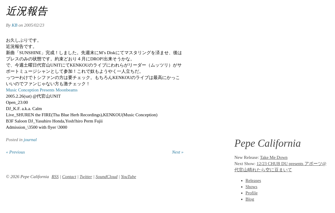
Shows (251, 186)
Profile (252, 193)
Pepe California (267, 143)
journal (30, 139)
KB (14, 25)
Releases (253, 180)
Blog (250, 199)
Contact (69, 176)
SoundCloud (106, 176)
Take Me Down (273, 157)
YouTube (128, 176)
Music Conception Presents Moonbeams (42, 90)
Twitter (86, 176)
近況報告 (26, 11)
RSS (55, 176)
